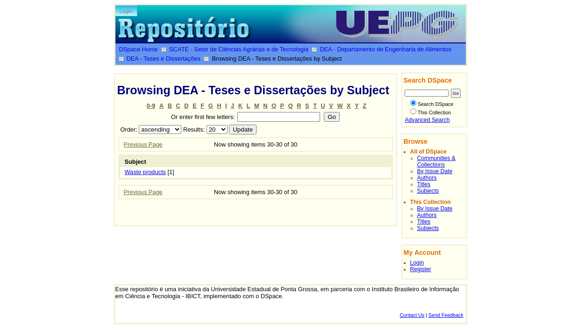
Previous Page (143, 144)
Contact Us (412, 315)
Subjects (428, 191)
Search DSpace (432, 104)
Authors (427, 178)
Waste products (145, 171)
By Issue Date (435, 171)
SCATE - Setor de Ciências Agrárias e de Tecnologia (238, 49)
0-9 (151, 105)
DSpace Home (138, 49)
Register (420, 269)
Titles (424, 184)
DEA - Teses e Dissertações (163, 58)
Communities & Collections (436, 161)
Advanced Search (427, 120)
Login (126, 11)
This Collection (430, 112)
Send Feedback (446, 315)
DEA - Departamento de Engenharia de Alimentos (385, 49)
